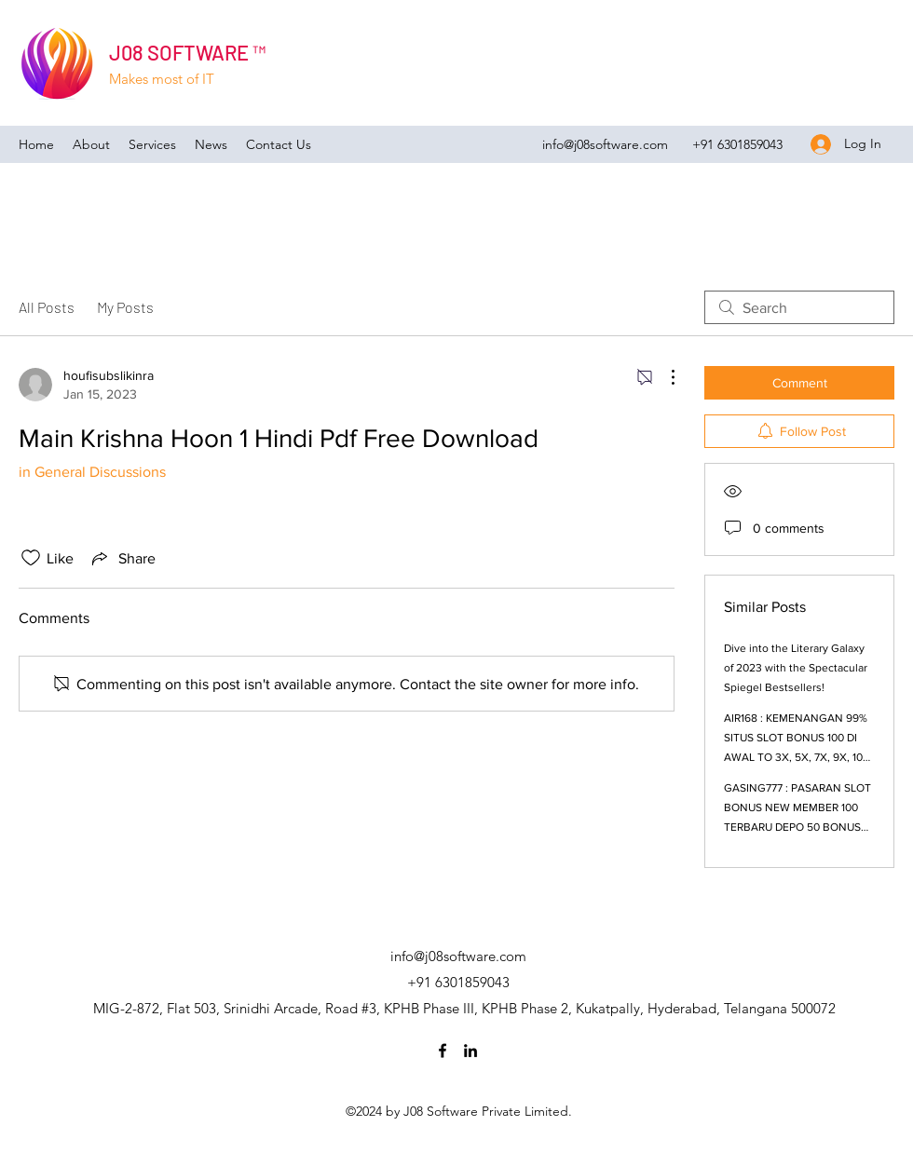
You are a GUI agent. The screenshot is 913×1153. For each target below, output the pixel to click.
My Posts (125, 307)
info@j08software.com (605, 144)
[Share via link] (122, 558)
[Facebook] (442, 1050)
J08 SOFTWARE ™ (187, 52)
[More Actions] (663, 377)
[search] (799, 307)
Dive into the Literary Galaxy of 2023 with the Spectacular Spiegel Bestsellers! (795, 668)
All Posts (47, 307)
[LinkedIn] (470, 1050)
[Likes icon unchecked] (31, 558)
